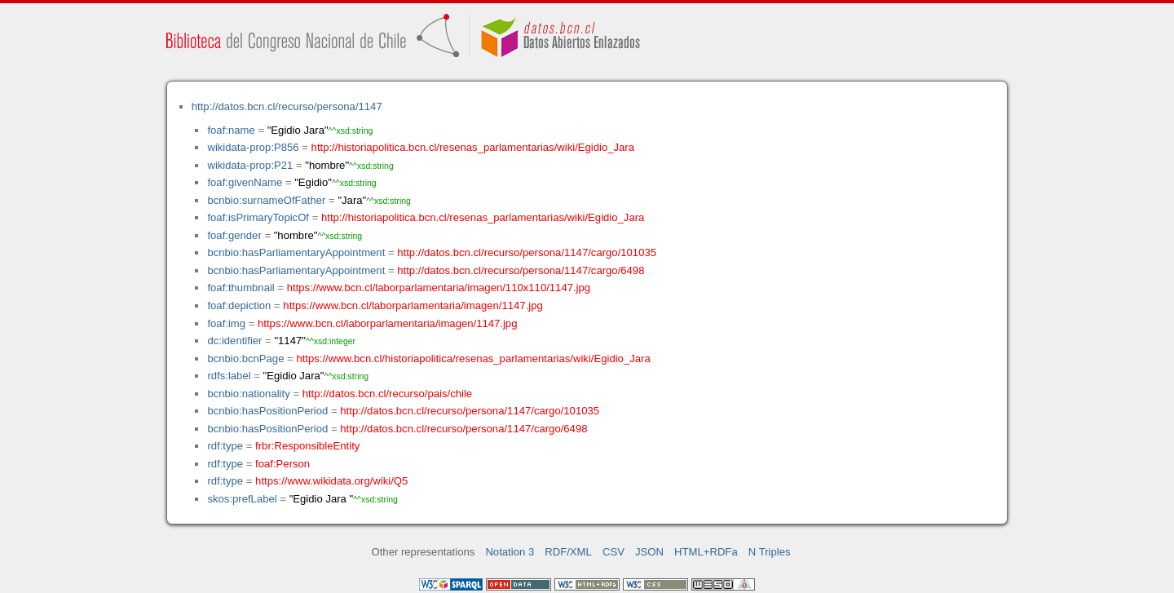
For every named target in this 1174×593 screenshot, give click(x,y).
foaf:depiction (239, 305)
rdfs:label (228, 376)
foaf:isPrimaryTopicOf (258, 217)
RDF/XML (568, 552)
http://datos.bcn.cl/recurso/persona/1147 (287, 106)
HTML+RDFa (706, 552)
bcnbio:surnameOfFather (266, 200)
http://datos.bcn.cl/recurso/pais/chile (387, 393)
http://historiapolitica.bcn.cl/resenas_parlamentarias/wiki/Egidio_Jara (472, 147)
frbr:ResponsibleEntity (307, 446)
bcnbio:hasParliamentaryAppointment (296, 252)
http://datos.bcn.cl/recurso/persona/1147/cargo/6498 (520, 270)
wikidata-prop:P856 (252, 147)
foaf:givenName (244, 182)
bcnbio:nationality (248, 393)
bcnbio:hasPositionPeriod (267, 411)
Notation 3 (509, 552)
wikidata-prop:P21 (250, 165)
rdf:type (225, 446)
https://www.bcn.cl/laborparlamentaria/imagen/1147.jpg (412, 305)
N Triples (769, 552)
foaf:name (230, 130)
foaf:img (226, 323)
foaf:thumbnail (240, 287)
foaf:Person (282, 464)
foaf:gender (234, 235)
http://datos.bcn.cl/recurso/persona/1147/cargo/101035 (526, 252)
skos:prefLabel (241, 499)
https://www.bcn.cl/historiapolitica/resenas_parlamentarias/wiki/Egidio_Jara (473, 358)
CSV (613, 552)
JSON (649, 552)
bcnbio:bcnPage (245, 358)
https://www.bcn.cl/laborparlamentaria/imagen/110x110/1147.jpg (438, 287)
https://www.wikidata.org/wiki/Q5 (331, 481)
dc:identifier (234, 340)
